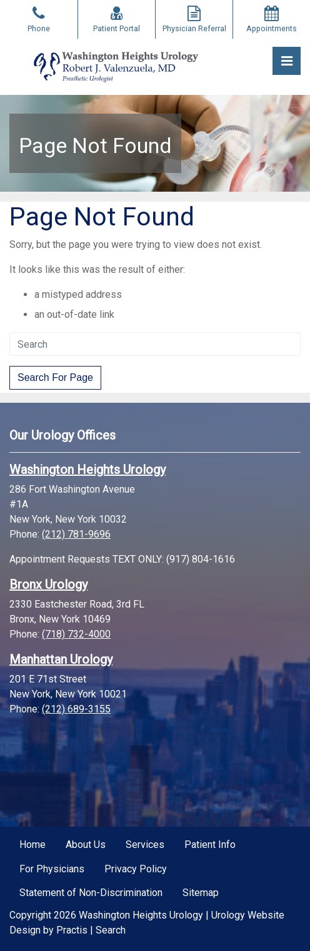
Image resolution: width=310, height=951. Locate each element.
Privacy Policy (135, 869)
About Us (86, 844)
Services (145, 844)
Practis (72, 930)
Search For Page (55, 377)
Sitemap (200, 893)
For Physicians (51, 869)
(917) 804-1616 (200, 559)
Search (111, 930)
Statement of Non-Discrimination (90, 893)
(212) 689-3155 (76, 709)
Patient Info (210, 844)
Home (32, 844)
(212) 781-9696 (76, 534)
